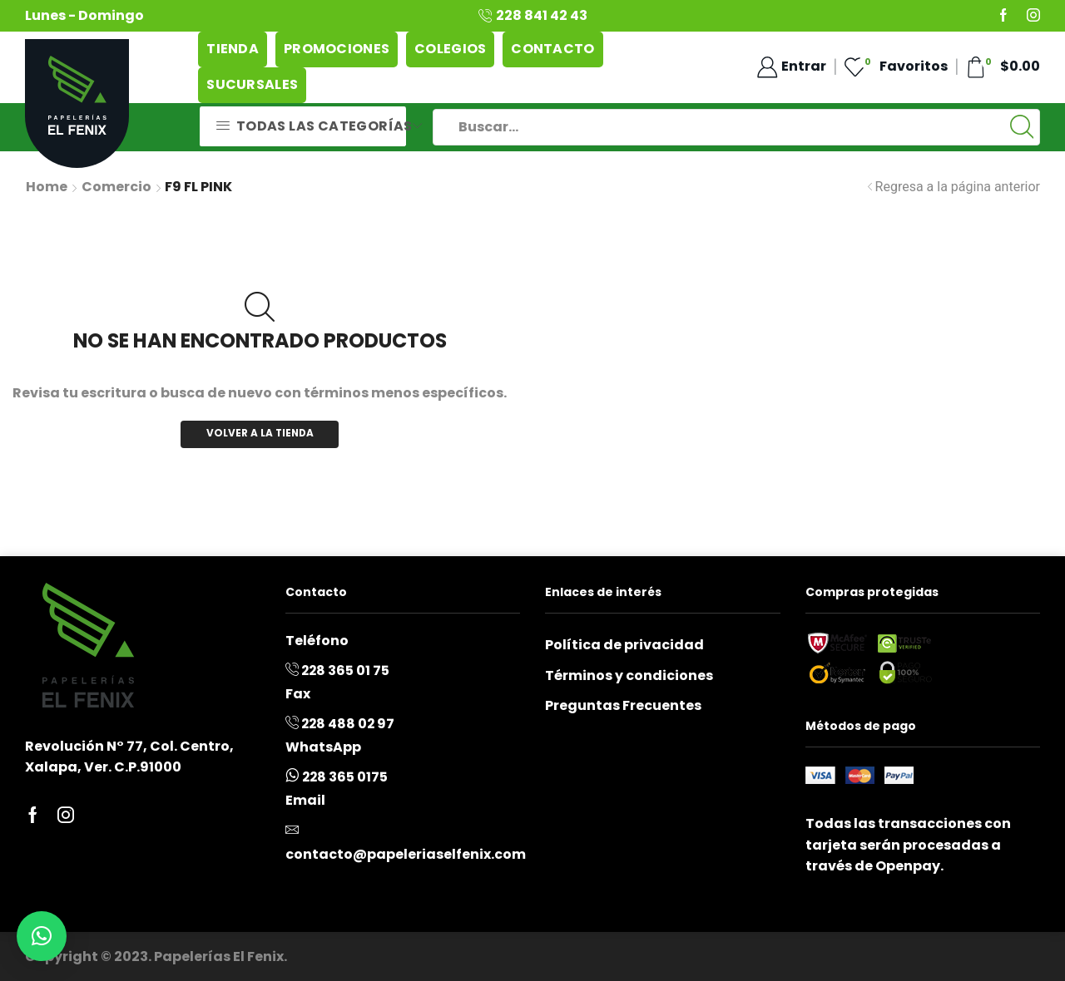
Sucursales (252, 84)
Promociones (336, 48)
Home (46, 187)
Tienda (232, 48)
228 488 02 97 (347, 723)
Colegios (450, 48)
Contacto (552, 48)
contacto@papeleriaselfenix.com (405, 854)
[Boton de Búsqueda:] (1021, 127)
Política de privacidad (624, 644)
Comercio (116, 187)
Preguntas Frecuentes (623, 705)
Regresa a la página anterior (957, 187)
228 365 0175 (345, 776)
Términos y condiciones (629, 675)
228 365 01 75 (345, 670)
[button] (42, 936)
